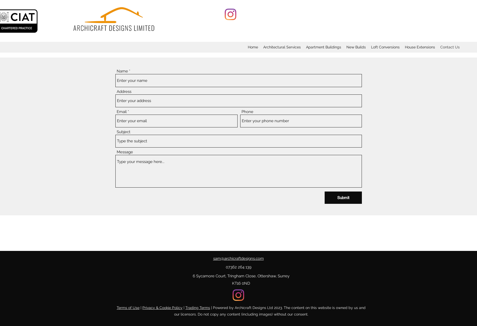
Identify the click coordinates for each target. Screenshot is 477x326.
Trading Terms (197, 308)
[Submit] (343, 198)
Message (125, 152)
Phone (247, 112)
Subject (123, 132)
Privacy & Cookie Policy (162, 308)
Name (122, 71)
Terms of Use (128, 308)
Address (124, 92)
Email (122, 112)
